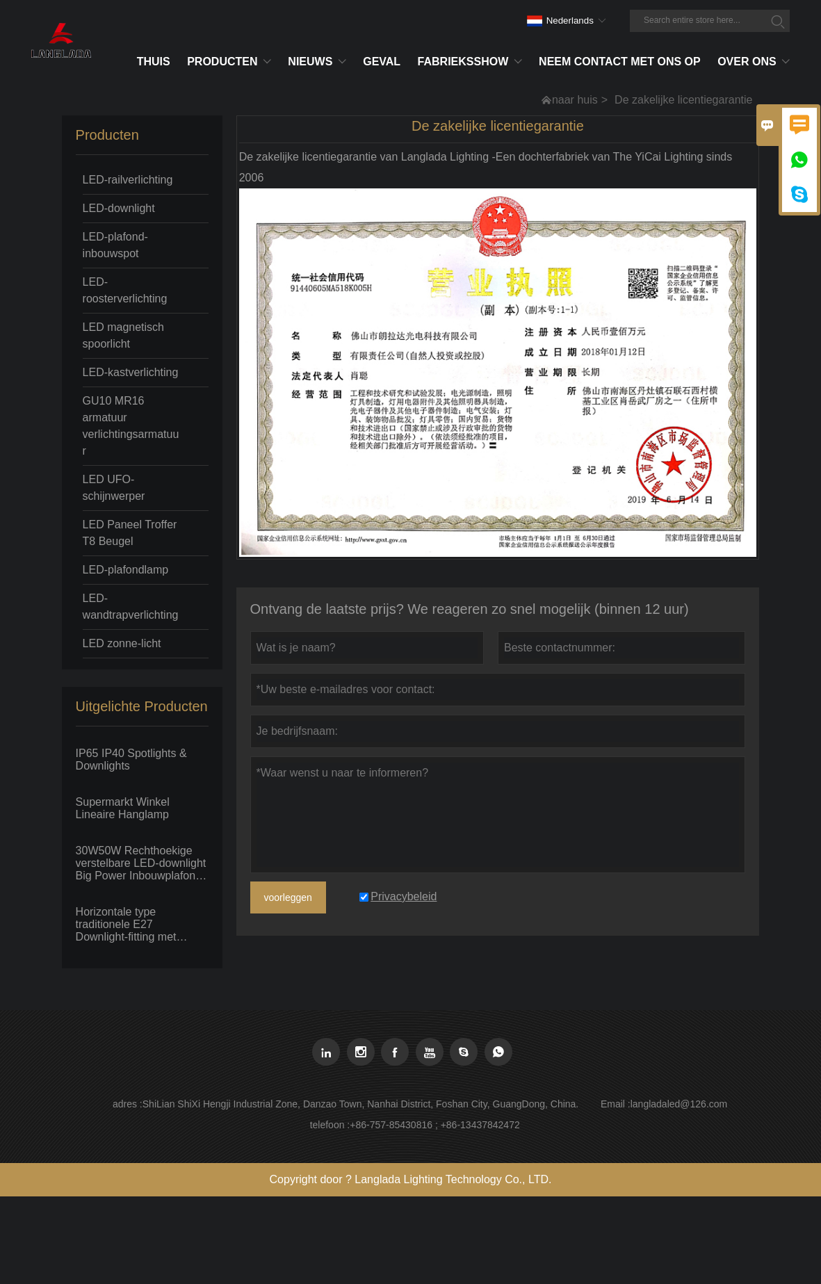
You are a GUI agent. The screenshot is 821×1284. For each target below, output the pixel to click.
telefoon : (330, 1124)
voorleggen (288, 897)
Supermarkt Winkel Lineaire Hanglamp (123, 808)
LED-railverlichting (128, 180)
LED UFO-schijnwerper (114, 487)
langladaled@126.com (679, 1104)
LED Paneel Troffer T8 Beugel (130, 533)
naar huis (575, 100)
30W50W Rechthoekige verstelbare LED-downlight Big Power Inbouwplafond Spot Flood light (141, 863)
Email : (616, 1104)
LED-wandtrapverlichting (131, 606)
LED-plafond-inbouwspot (115, 245)
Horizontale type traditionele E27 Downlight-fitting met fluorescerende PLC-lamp (139, 924)
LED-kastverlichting (131, 372)
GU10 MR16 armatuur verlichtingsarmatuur (131, 426)
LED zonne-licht (122, 643)
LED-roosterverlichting (125, 290)
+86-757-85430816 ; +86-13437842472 (434, 1124)
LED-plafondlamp (126, 570)
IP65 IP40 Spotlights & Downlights (131, 759)
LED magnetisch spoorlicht (123, 335)
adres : (128, 1104)
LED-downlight (119, 208)
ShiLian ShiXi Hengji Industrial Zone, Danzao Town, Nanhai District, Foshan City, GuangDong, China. (360, 1104)
